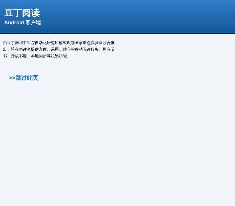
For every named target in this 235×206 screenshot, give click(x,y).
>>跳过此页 (23, 78)
